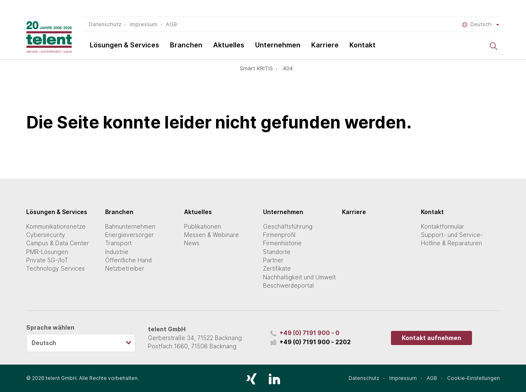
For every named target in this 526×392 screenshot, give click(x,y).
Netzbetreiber (124, 268)
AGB (171, 24)
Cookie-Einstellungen (473, 378)
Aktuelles (228, 45)
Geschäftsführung (287, 226)
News (191, 243)
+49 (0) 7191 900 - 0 (309, 333)
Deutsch (481, 24)
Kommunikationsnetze (56, 226)
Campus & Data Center (57, 243)
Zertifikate (277, 268)
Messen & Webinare (211, 235)
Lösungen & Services (124, 45)
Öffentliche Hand (128, 260)
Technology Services (55, 268)
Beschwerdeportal (288, 285)
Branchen (186, 45)
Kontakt (362, 45)
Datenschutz (105, 24)
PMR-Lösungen (47, 252)
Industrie (116, 252)
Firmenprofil (279, 235)
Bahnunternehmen (130, 226)
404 (288, 68)
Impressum (143, 24)
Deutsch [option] (44, 342)
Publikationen (202, 226)
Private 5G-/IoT (47, 260)
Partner (273, 260)
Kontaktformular (442, 226)
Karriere (325, 45)
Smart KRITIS (256, 68)
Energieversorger (129, 235)
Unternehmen (277, 45)
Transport (118, 243)
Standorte (276, 252)
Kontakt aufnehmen (431, 338)
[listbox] (80, 343)
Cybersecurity (45, 235)
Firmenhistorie (282, 243)
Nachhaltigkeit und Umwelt (299, 277)
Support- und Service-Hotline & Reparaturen (452, 239)
